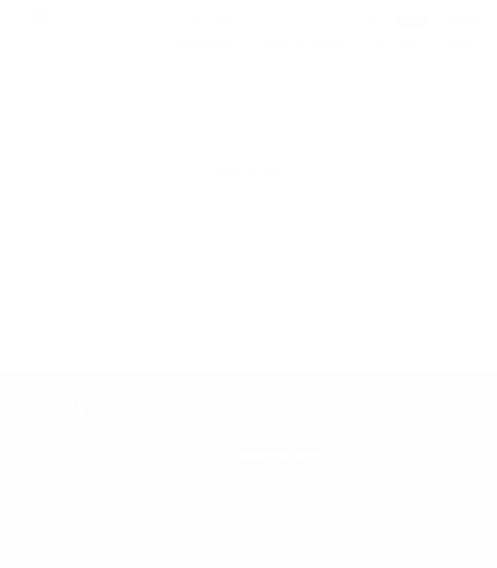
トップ (67, 457)
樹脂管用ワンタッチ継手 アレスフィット (170, 556)
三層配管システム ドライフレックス (166, 502)
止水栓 (296, 547)
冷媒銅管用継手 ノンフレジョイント (398, 502)
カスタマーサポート (301, 21)
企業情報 (222, 21)
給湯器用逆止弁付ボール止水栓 (316, 556)
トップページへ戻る (248, 221)
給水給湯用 (148, 511)
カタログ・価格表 (261, 457)
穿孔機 (296, 511)
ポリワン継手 (301, 565)
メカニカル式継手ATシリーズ (159, 565)
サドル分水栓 (301, 502)
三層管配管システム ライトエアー (87, 511)
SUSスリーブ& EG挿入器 (311, 520)
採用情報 (310, 457)
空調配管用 (148, 538)
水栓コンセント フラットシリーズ (242, 502)
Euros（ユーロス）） (229, 511)
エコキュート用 (152, 520)
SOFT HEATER (379, 520)
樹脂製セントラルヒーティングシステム (400, 511)
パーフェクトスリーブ (308, 538)
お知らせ (255, 21)
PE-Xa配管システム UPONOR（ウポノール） (406, 529)
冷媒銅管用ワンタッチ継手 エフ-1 (87, 502)
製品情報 (190, 21)
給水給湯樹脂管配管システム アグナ (166, 547)
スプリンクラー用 (153, 529)
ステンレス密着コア (307, 529)
